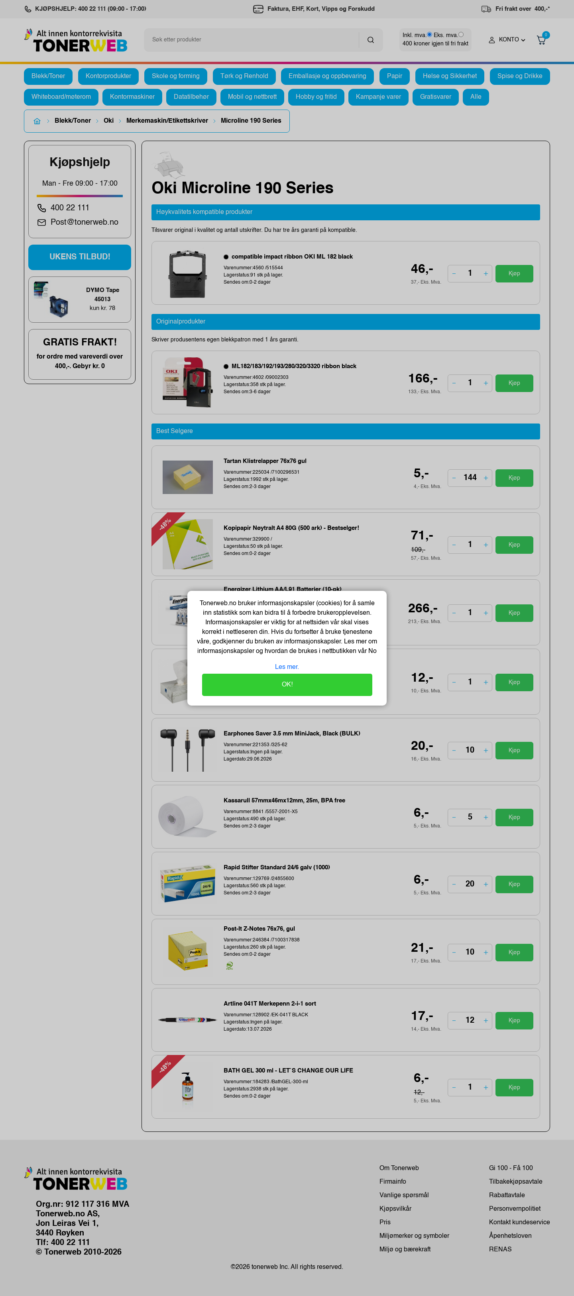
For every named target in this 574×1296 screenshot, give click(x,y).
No (372, 651)
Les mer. (287, 667)
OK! (287, 685)
